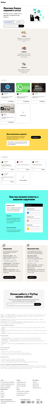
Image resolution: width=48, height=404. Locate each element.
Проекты (24, 67)
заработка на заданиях (10, 360)
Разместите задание (8, 255)
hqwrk (20, 93)
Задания (24, 51)
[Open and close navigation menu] (46, 2)
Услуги (24, 36)
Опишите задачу (21, 69)
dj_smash (21, 161)
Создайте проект (7, 263)
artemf (36, 93)
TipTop (3, 2)
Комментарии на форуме (37, 164)
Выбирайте (19, 38)
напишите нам (32, 301)
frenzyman (6, 161)
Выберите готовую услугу (9, 269)
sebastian (6, 93)
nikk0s (5, 114)
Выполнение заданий (32, 255)
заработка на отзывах (20, 360)
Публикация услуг (31, 269)
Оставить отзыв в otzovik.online (23, 164)
